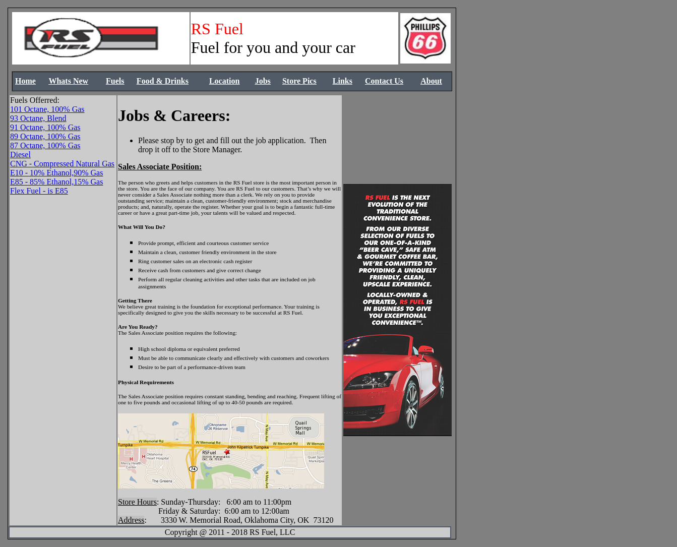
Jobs (263, 81)
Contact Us (384, 81)
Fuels (115, 81)
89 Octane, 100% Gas (45, 136)
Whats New (68, 81)
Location (224, 81)
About (431, 81)
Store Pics (299, 81)
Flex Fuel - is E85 (39, 191)
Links (342, 81)
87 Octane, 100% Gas (45, 145)
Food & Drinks (163, 81)
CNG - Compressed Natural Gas (62, 163)
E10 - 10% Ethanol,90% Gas (56, 172)
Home (25, 81)
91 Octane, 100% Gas (45, 127)
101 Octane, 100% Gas (47, 109)
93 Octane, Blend (38, 118)
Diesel (20, 154)
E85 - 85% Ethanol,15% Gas (56, 181)
